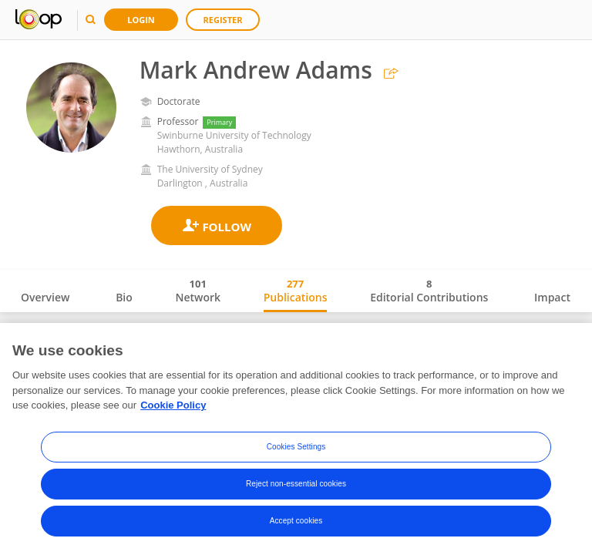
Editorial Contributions (429, 290)
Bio (124, 297)
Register (223, 19)
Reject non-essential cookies (296, 483)
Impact (552, 297)
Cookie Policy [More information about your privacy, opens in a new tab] (173, 405)
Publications (296, 290)
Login (141, 19)
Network (197, 290)
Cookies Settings (296, 446)
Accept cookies (296, 520)
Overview (45, 297)
